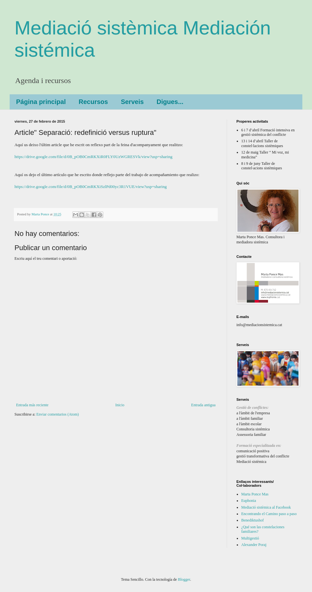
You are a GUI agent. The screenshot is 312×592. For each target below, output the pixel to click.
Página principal (41, 101)
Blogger (184, 579)
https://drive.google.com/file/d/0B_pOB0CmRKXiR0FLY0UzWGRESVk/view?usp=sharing (93, 156)
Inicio (119, 405)
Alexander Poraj (253, 544)
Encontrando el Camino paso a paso (269, 514)
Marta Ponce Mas (255, 494)
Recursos (93, 101)
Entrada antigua (203, 405)
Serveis (132, 101)
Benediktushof (252, 520)
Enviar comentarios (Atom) (57, 414)
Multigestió (250, 538)
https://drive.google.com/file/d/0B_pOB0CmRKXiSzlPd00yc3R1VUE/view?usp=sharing (90, 186)
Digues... (170, 101)
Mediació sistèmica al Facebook (266, 507)
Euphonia (248, 500)
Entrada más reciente (32, 405)
